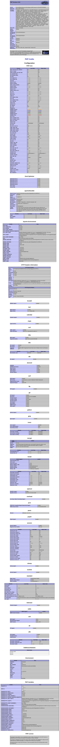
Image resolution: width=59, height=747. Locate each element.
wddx (29, 609)
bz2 (29, 307)
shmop (29, 563)
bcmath (29, 301)
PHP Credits (29, 59)
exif (29, 376)
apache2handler (29, 190)
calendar (29, 315)
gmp (29, 416)
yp (29, 625)
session (29, 523)
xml (29, 616)
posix (29, 510)
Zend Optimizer (29, 176)
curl (29, 327)
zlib (29, 632)
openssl (29, 489)
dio (30, 356)
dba (29, 335)
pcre (29, 502)
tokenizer (29, 602)
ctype (29, 321)
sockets (29, 569)
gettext (29, 410)
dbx (29, 342)
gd (29, 392)
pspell (29, 516)
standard (29, 576)
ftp (29, 386)
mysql (29, 456)
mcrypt (29, 438)
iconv (29, 422)
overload (29, 496)
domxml (29, 363)
